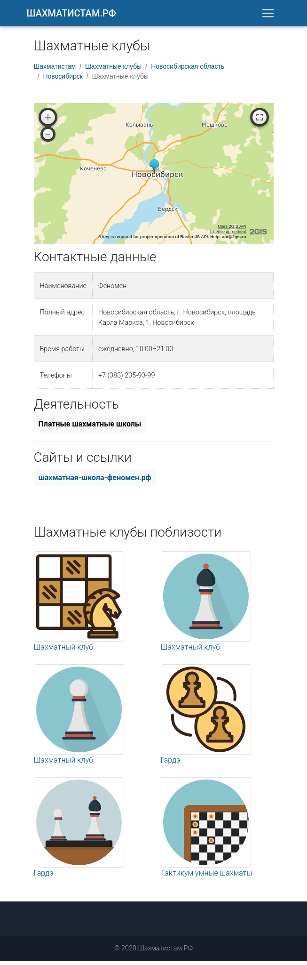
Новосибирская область (187, 70)
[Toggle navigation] (268, 15)
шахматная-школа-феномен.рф (95, 481)
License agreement (228, 235)
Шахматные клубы (113, 70)
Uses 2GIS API (232, 230)
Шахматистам (55, 70)
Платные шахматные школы (90, 427)
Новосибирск (63, 80)
